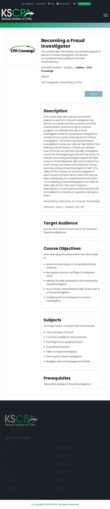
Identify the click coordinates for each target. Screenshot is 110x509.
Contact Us (63, 4)
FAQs (51, 4)
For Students (27, 4)
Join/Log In (84, 4)
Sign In (93, 93)
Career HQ (40, 4)
